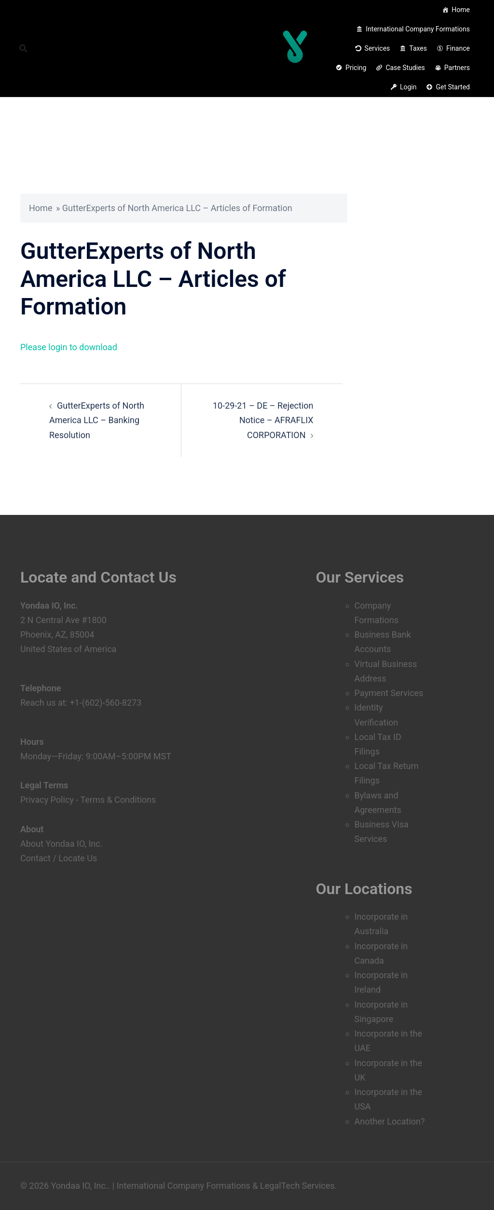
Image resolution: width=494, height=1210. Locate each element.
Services (377, 48)
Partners (457, 67)
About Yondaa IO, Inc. (61, 844)
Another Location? (390, 1121)
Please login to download (68, 347)
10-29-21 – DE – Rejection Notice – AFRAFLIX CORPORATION (263, 420)
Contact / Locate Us (58, 858)
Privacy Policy (47, 800)
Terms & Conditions (118, 800)
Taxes (418, 48)
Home (461, 10)
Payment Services (389, 693)
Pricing (355, 67)
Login (408, 87)
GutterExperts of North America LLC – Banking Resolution (96, 420)
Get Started (453, 87)
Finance (458, 48)
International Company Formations (418, 29)
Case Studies (405, 67)
